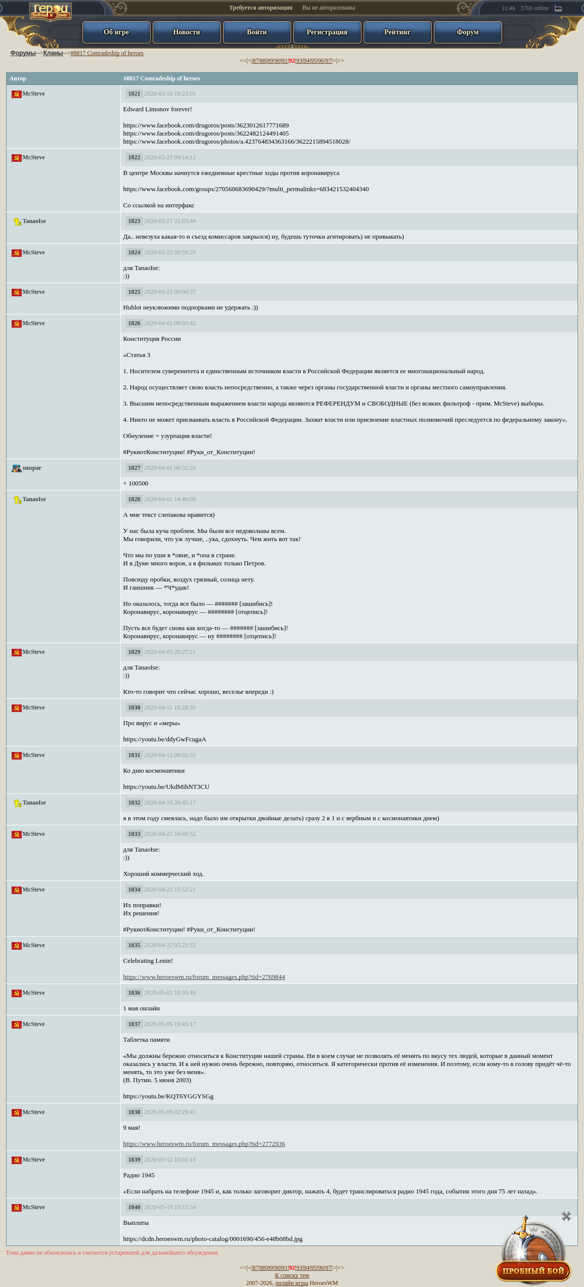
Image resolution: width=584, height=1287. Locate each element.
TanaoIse (34, 221)
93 (299, 60)
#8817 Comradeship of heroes (107, 53)
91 (285, 60)
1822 (134, 157)
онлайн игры (292, 1282)
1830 (134, 707)
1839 (134, 1159)
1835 (134, 945)
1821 (134, 93)
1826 (134, 323)
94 (306, 60)
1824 (134, 252)
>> (340, 60)
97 (329, 60)
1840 (134, 1207)
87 (255, 60)
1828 (134, 499)
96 (321, 60)
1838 (134, 1112)
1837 (134, 1024)
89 (270, 60)
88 (263, 60)
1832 (134, 802)
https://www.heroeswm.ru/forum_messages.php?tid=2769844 (204, 977)
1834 (134, 889)
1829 (134, 651)
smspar (32, 467)
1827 (134, 467)
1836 (134, 992)
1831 (134, 755)
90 (278, 60)
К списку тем (292, 1275)
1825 (134, 291)
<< (243, 60)
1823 (134, 221)
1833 (134, 833)
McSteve (34, 93)
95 (314, 60)
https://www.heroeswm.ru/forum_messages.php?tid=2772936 (204, 1143)
